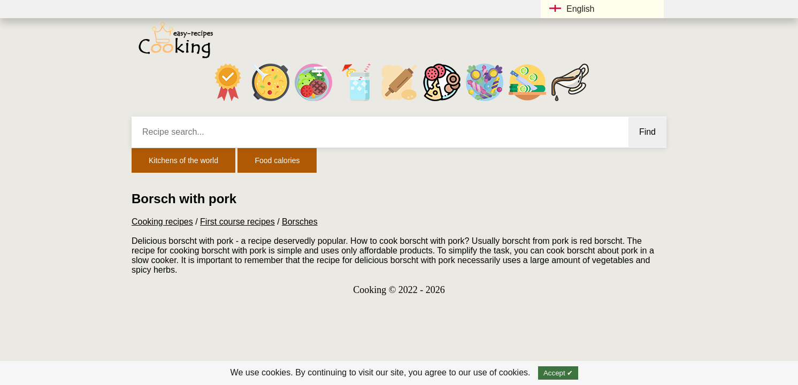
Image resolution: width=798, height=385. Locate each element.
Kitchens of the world (183, 160)
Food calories (277, 160)
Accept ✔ (558, 373)
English (571, 8)
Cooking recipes (162, 221)
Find (647, 131)
